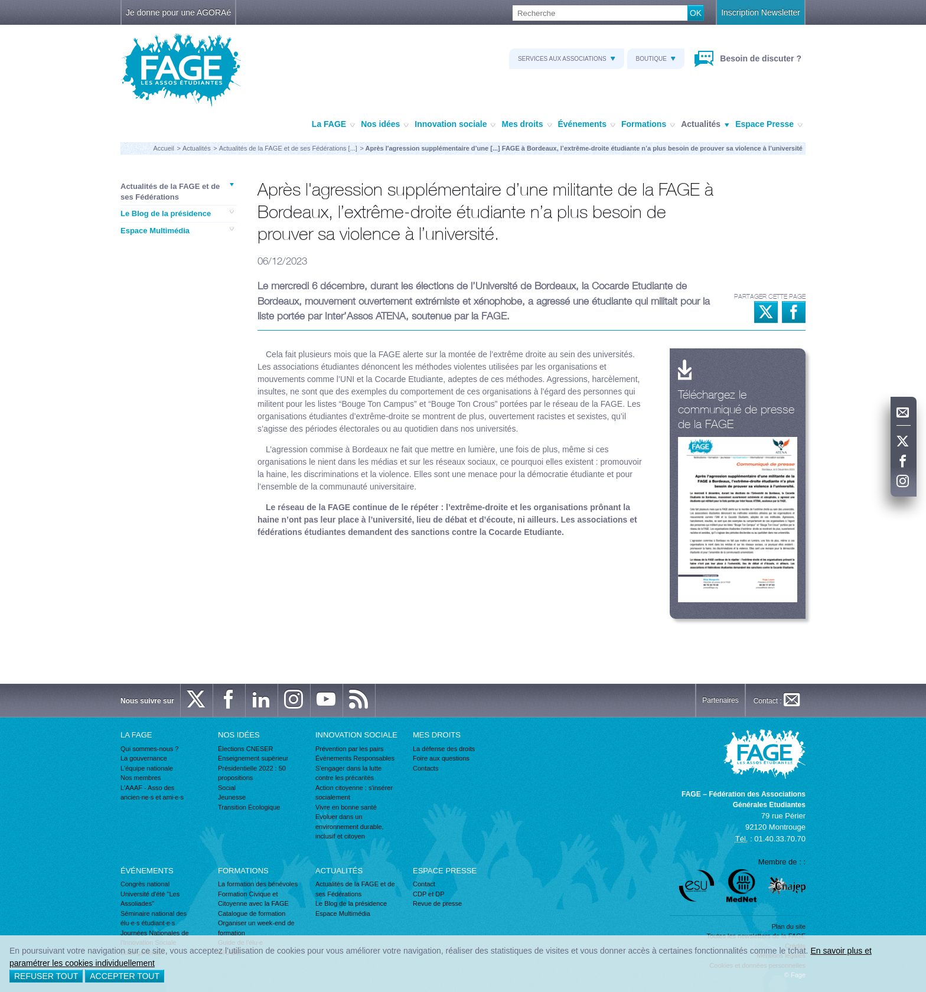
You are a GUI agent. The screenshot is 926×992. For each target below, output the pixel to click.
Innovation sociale (455, 124)
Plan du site (789, 926)
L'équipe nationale (146, 768)
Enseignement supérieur (253, 758)
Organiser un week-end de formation (256, 927)
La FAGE (333, 124)
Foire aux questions (441, 758)
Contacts (425, 768)
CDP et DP (429, 894)
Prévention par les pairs (349, 748)
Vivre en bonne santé (346, 807)
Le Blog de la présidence (177, 213)
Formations (648, 124)
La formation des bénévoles (258, 883)
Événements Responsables (354, 758)
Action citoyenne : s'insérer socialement (354, 792)
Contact (424, 883)
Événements (586, 124)
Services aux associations (566, 58)
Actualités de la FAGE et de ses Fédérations (177, 191)
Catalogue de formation (251, 913)
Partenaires (720, 700)
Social (227, 787)
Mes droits (526, 124)
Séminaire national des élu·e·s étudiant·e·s (153, 918)
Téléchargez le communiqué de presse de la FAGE (736, 408)
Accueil (163, 148)
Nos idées (385, 124)
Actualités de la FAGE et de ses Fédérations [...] (288, 148)
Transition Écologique (249, 807)
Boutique (656, 58)
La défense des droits (444, 748)
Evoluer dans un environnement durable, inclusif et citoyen (349, 826)
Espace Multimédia (177, 230)
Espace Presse (769, 124)
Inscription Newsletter (760, 12)
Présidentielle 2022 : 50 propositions (252, 773)
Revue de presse (437, 903)
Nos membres (140, 777)
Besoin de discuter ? (759, 58)
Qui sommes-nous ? (149, 748)
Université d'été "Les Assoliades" (150, 899)
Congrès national (144, 883)
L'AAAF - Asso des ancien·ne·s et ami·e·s (152, 792)
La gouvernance (143, 758)
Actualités (705, 124)
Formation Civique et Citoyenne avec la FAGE (253, 899)
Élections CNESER (245, 748)
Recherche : (0, 5)
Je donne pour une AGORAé (178, 12)
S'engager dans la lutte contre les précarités (348, 773)
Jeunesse (232, 797)
